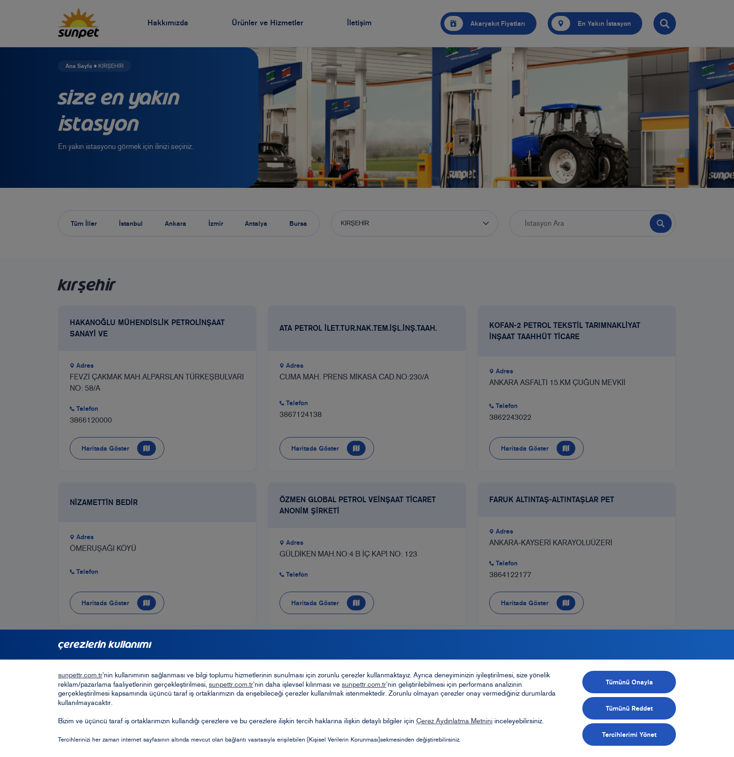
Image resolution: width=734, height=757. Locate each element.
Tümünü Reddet (629, 708)
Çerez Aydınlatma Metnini (454, 721)
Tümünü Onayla (629, 682)
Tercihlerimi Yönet (629, 734)
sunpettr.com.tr (80, 675)
